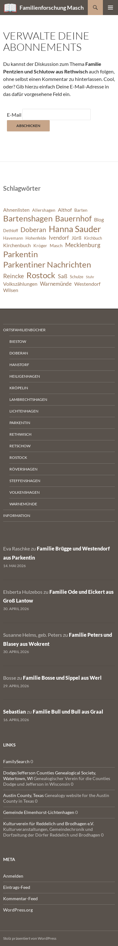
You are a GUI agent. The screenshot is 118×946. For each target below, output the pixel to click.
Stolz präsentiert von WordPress (29, 938)
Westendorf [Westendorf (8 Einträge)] (87, 284)
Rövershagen (23, 469)
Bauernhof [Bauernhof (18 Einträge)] (73, 218)
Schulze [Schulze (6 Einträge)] (76, 276)
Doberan (18, 353)
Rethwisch (20, 434)
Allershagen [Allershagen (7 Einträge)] (43, 210)
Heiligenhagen (24, 376)
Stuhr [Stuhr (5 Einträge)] (90, 277)
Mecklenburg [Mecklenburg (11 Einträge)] (82, 244)
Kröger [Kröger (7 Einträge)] (40, 245)
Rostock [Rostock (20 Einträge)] (40, 275)
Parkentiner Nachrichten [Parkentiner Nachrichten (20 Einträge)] (47, 264)
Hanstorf (19, 364)
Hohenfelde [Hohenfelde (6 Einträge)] (35, 238)
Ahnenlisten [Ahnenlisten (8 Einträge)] (16, 210)
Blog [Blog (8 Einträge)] (99, 219)
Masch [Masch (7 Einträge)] (56, 245)
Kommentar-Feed (20, 898)
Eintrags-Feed (16, 887)
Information (16, 515)
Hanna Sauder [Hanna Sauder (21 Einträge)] (75, 229)
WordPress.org (18, 909)
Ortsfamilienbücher (24, 329)
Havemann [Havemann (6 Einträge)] (13, 238)
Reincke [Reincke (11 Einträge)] (13, 275)
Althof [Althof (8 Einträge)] (65, 210)
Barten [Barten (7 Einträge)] (80, 210)
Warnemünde (23, 504)
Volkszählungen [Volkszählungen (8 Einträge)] (20, 284)
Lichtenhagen (23, 411)
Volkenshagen (24, 492)
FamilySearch (16, 761)
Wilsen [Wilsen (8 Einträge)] (10, 290)
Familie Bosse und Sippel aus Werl (62, 678)
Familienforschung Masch (52, 7)
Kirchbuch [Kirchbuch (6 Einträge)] (93, 238)
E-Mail (14, 115)
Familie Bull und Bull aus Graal (68, 712)
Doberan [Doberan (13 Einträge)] (33, 230)
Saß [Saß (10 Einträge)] (62, 276)
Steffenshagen (24, 480)
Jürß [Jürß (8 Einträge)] (76, 238)
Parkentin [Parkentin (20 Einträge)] (20, 254)
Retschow (20, 446)
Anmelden (13, 876)
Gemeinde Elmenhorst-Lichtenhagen (38, 812)
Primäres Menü (110, 7)
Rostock (18, 457)
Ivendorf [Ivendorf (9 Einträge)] (59, 237)
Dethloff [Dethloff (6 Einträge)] (10, 230)
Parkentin (19, 422)
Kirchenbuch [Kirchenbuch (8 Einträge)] (17, 245)
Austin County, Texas (23, 795)
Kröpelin (18, 387)
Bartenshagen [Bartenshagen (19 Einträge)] (28, 218)
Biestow (17, 341)
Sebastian (14, 712)
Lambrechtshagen (28, 399)
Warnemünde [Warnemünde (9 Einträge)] (56, 283)
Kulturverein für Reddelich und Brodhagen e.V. (48, 823)
